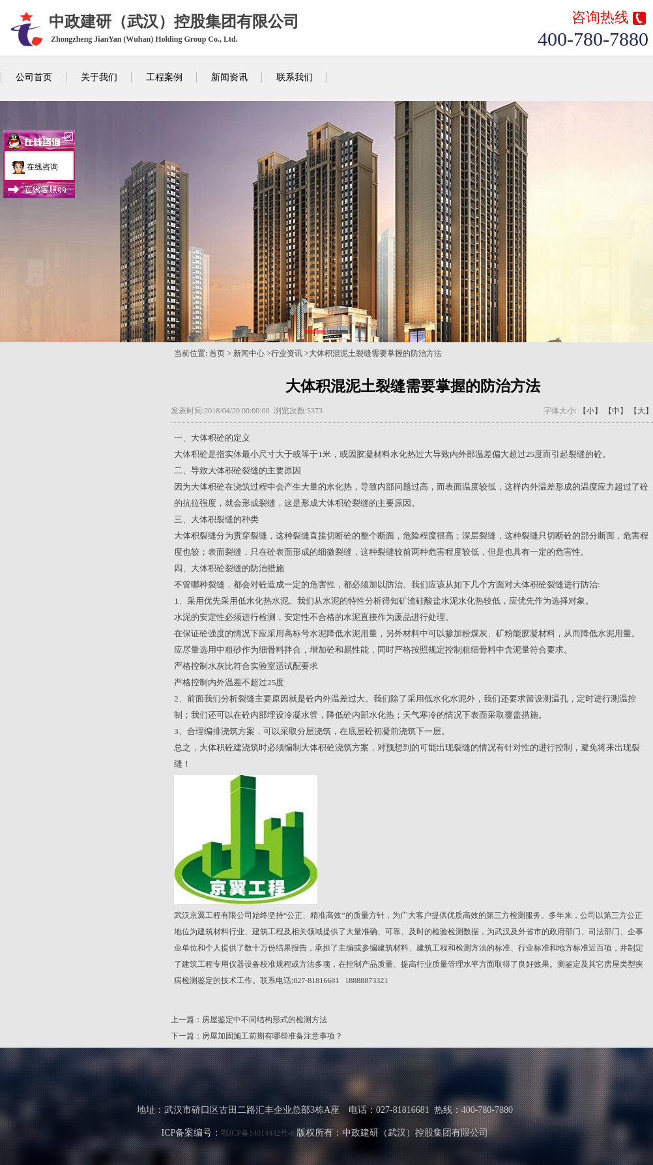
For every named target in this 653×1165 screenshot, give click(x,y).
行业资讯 (286, 353)
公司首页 (34, 77)
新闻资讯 (229, 77)
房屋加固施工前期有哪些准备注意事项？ (272, 1035)
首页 (217, 353)
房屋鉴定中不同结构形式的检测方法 (264, 1019)
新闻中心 (249, 353)
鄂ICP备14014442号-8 (258, 1133)
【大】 (641, 410)
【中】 (616, 410)
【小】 (590, 410)
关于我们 (99, 77)
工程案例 (164, 77)
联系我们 (294, 77)
